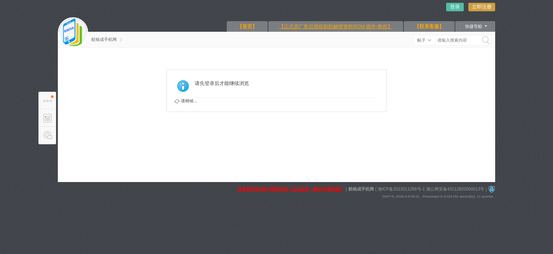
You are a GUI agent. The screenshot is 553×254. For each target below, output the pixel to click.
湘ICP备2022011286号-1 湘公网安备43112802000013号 (431, 189)
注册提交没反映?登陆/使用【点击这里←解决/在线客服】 (290, 189)
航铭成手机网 (104, 39)
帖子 (421, 40)
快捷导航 (473, 26)
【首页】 (247, 26)
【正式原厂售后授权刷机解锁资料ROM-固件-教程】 (336, 26)
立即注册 (482, 7)
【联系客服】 (429, 26)
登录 (455, 7)
